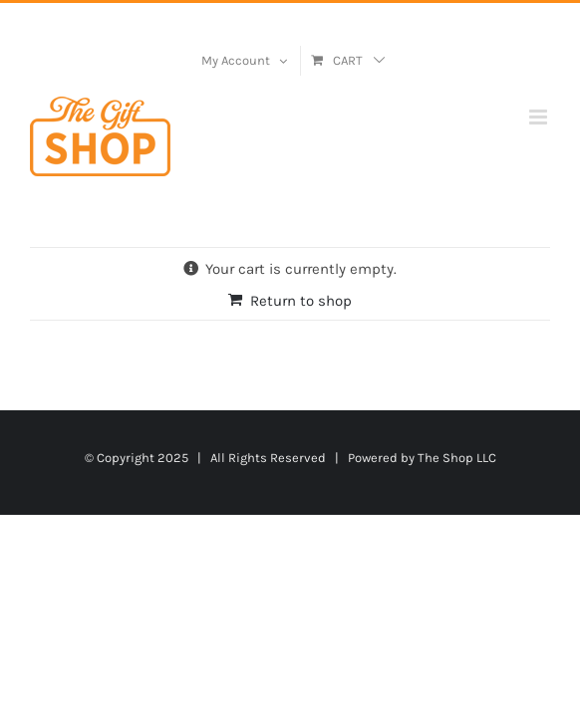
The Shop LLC (457, 507)
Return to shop (301, 301)
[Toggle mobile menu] (539, 117)
